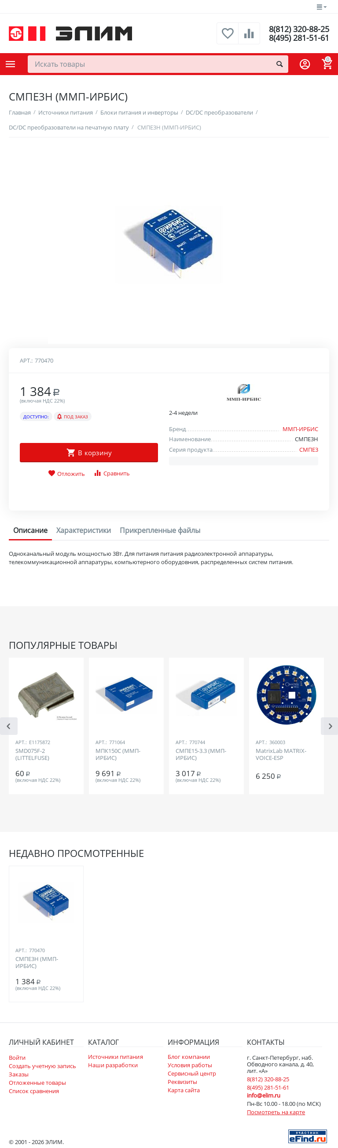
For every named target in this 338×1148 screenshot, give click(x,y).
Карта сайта (184, 1090)
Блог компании (189, 1057)
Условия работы (190, 1065)
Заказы (19, 1074)
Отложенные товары (37, 1083)
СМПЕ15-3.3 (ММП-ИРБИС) (201, 755)
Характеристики (83, 530)
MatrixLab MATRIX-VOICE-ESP (281, 755)
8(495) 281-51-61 (299, 37)
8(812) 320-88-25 (299, 29)
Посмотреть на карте (276, 1112)
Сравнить (111, 473)
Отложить (66, 474)
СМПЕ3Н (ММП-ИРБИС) (36, 963)
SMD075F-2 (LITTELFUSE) (32, 755)
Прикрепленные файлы (160, 530)
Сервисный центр (192, 1073)
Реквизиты (182, 1082)
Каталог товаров (10, 64)
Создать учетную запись (42, 1066)
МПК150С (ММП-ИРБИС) (118, 755)
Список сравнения (34, 1091)
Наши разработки (113, 1065)
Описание (30, 530)
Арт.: (26, 360)
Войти (17, 1058)
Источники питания (115, 1057)
